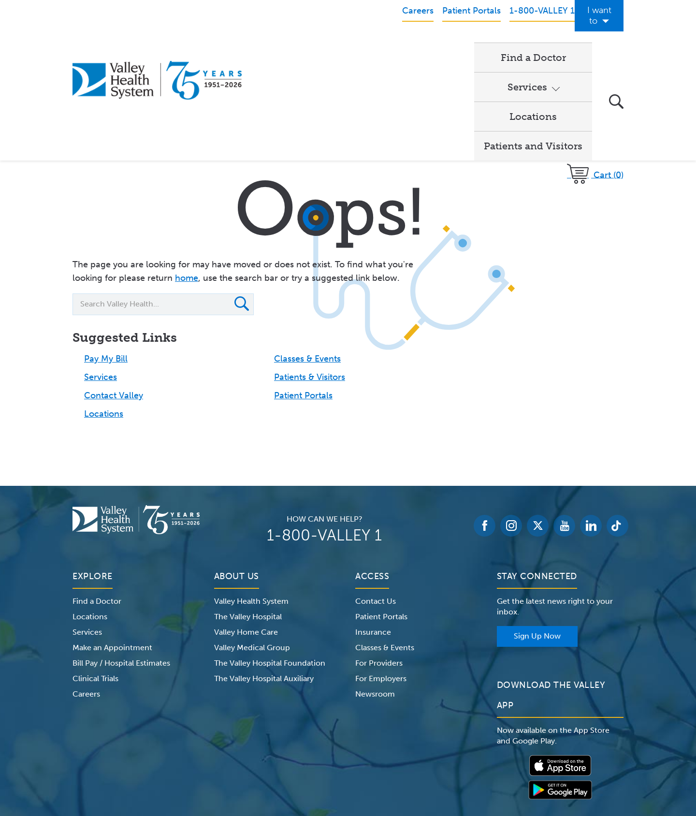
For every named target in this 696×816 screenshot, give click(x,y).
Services (366, 46)
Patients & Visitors (309, 277)
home (186, 178)
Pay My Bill (106, 259)
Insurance (373, 532)
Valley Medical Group (252, 548)
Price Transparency (539, 755)
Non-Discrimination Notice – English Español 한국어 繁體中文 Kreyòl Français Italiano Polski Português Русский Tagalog (348, 766)
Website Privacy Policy (316, 755)
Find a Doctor (294, 46)
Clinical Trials (95, 578)
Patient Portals (303, 296)
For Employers (380, 578)
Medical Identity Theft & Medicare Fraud (430, 755)
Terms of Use (247, 755)
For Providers (379, 563)
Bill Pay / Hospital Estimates (121, 563)
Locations (440, 46)
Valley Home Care (246, 532)
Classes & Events (307, 259)
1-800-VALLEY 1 (324, 435)
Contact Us (375, 501)
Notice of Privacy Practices (170, 755)
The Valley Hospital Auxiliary (264, 578)
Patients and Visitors (533, 46)
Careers (86, 594)
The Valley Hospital (248, 517)
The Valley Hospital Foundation (269, 563)
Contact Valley (113, 296)
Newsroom (375, 594)
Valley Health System (251, 501)
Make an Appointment (112, 548)
